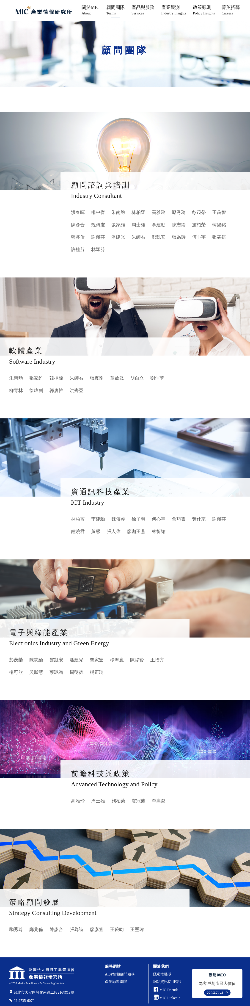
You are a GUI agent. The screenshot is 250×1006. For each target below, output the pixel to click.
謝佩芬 (98, 237)
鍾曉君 (78, 531)
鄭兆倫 (78, 237)
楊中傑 (98, 212)
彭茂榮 (199, 212)
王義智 (219, 212)
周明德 (76, 672)
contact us (215, 992)
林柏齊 (138, 212)
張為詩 (179, 237)
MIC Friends (168, 990)
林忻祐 (158, 531)
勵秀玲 (179, 212)
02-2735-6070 (24, 1001)
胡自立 (137, 378)
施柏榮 (199, 224)
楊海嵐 (117, 659)
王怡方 (157, 659)
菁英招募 (231, 10)
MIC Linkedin (167, 998)
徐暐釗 (36, 390)
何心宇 (199, 237)
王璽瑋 (137, 929)
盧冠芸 (138, 800)
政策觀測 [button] (204, 10)
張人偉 (114, 531)
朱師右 (138, 237)
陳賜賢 (137, 659)
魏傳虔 (98, 224)
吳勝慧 (36, 672)
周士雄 (138, 224)
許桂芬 (78, 249)
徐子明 (138, 519)
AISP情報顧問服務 (120, 974)
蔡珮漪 (56, 672)
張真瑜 (97, 378)
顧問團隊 (115, 10)
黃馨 (95, 531)
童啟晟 (117, 378)
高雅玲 (158, 212)
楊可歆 (16, 672)
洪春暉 (78, 212)
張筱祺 (219, 237)
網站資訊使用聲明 (167, 982)
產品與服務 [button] (143, 10)
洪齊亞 (76, 390)
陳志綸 (179, 224)
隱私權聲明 (162, 974)
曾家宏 (97, 659)
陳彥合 (78, 224)
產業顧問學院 (116, 982)
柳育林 (16, 390)
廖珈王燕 (136, 531)
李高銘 (158, 800)
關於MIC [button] (90, 10)
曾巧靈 (179, 519)
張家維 (118, 224)
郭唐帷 (56, 390)
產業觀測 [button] (173, 10)
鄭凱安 (158, 237)
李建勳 (158, 224)
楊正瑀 (97, 672)
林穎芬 (98, 249)
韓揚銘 (219, 224)
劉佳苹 (157, 378)
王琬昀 (117, 929)
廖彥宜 (97, 929)
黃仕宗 (199, 519)
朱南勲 (118, 212)
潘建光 (118, 237)
